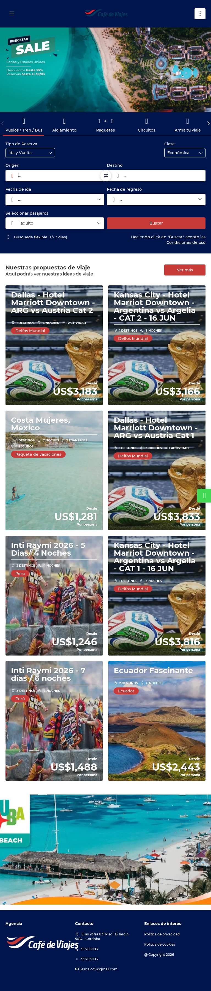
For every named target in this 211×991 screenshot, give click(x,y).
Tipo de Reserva (21, 143)
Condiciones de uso (186, 242)
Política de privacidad (162, 934)
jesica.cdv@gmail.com (99, 969)
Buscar (156, 223)
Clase (169, 143)
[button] (2, 123)
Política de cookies (159, 944)
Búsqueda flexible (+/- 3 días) (36, 237)
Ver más (185, 269)
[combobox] (54, 175)
